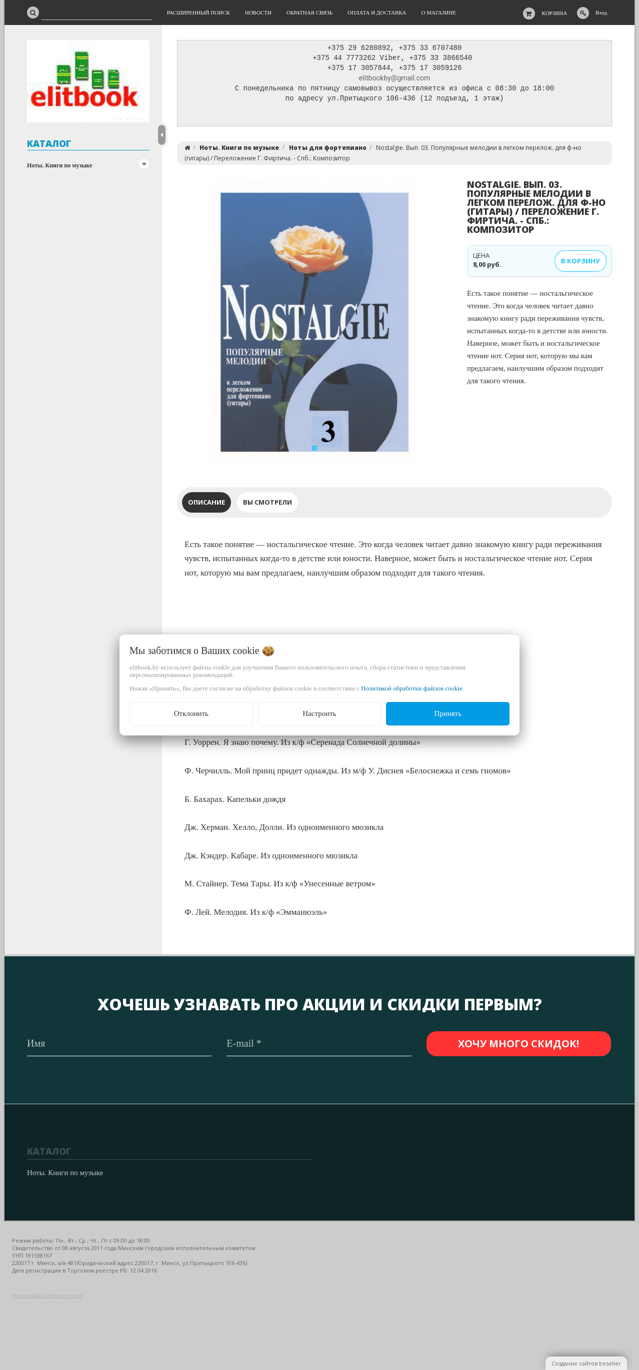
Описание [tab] (206, 504)
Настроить (319, 713)
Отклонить (191, 713)
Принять (448, 713)
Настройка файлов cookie (47, 1295)
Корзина (555, 13)
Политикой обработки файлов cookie (411, 688)
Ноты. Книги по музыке (59, 165)
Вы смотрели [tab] (267, 504)
